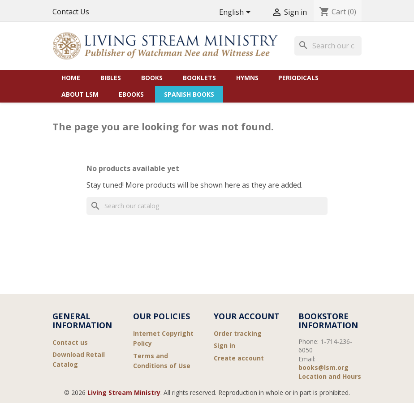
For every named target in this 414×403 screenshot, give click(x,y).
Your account (247, 316)
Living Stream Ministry (123, 392)
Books (152, 77)
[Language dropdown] (236, 13)
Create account (239, 358)
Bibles (110, 77)
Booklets (199, 77)
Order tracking (238, 333)
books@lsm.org (323, 367)
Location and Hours (329, 376)
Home (70, 77)
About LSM (80, 94)
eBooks (131, 94)
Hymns (247, 77)
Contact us (70, 342)
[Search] (328, 45)
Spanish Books (189, 94)
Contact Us (70, 12)
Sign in (224, 345)
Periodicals (298, 77)
